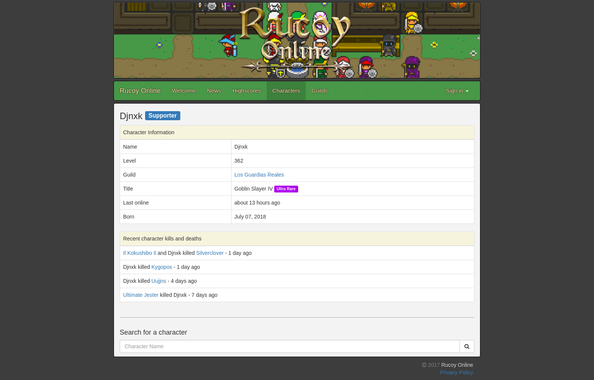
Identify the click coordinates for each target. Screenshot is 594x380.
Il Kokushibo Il (139, 253)
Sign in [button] (457, 90)
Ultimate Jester (140, 295)
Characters (286, 90)
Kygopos (162, 267)
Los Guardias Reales (259, 175)
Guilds (319, 90)
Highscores (247, 90)
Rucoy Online (140, 91)
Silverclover (210, 253)
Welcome (183, 90)
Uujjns (159, 281)
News (214, 90)
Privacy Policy (456, 372)
